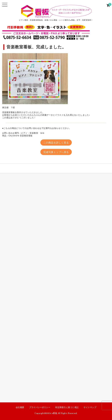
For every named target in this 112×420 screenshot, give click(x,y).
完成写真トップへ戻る (56, 152)
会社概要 (20, 407)
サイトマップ (90, 407)
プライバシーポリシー (39, 407)
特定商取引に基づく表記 (67, 407)
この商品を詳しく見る (56, 143)
